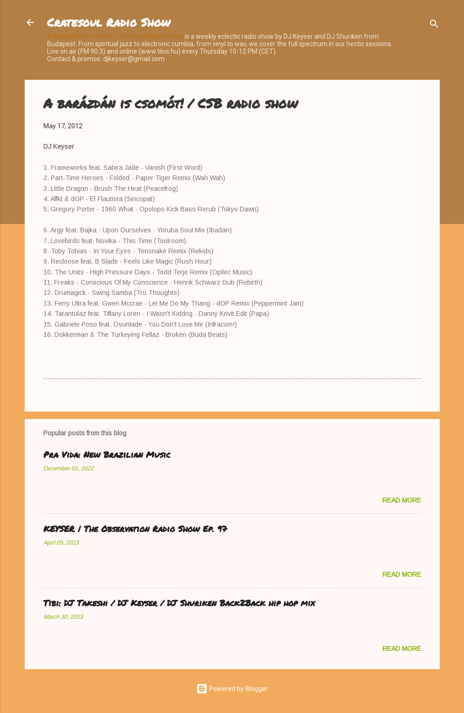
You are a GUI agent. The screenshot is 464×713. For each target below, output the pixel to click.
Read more (401, 500)
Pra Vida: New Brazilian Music (106, 454)
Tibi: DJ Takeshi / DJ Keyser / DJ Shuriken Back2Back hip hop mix (179, 603)
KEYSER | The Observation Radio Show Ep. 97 (135, 529)
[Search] (434, 25)
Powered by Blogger (232, 688)
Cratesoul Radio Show (108, 22)
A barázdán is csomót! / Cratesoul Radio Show (115, 36)
